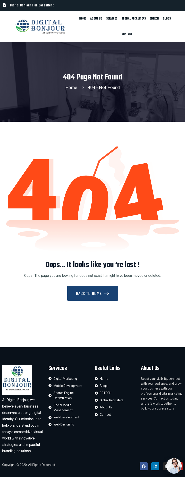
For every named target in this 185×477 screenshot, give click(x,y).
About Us (96, 18)
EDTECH (154, 18)
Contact (126, 34)
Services (112, 18)
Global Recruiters (133, 18)
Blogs (167, 18)
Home (82, 18)
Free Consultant (43, 5)
